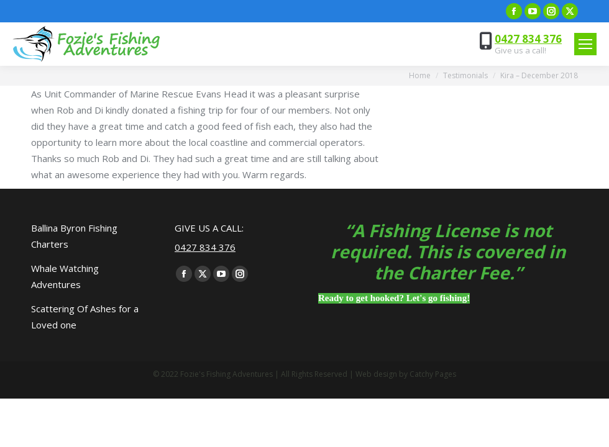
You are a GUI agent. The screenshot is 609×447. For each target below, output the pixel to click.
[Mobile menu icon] (585, 44)
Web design (376, 374)
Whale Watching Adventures (65, 276)
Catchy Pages (433, 374)
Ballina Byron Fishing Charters (74, 236)
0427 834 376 (528, 39)
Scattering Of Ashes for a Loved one (85, 316)
